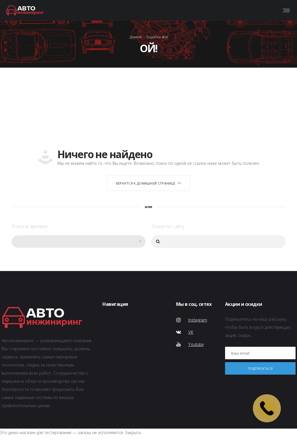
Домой (135, 36)
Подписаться (260, 368)
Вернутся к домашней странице (148, 183)
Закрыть (133, 432)
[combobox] (79, 241)
